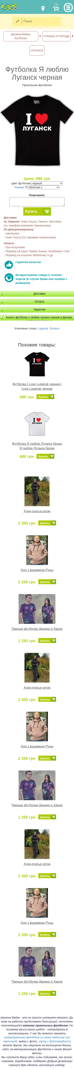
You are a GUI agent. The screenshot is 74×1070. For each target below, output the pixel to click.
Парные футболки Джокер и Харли (36, 629)
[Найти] (17, 21)
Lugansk (43, 328)
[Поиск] (43, 21)
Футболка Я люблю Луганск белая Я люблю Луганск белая (37, 446)
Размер (21, 187)
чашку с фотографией (54, 1041)
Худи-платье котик (37, 511)
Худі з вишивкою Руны (37, 570)
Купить (31, 211)
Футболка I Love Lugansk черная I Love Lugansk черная (37, 386)
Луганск (54, 328)
